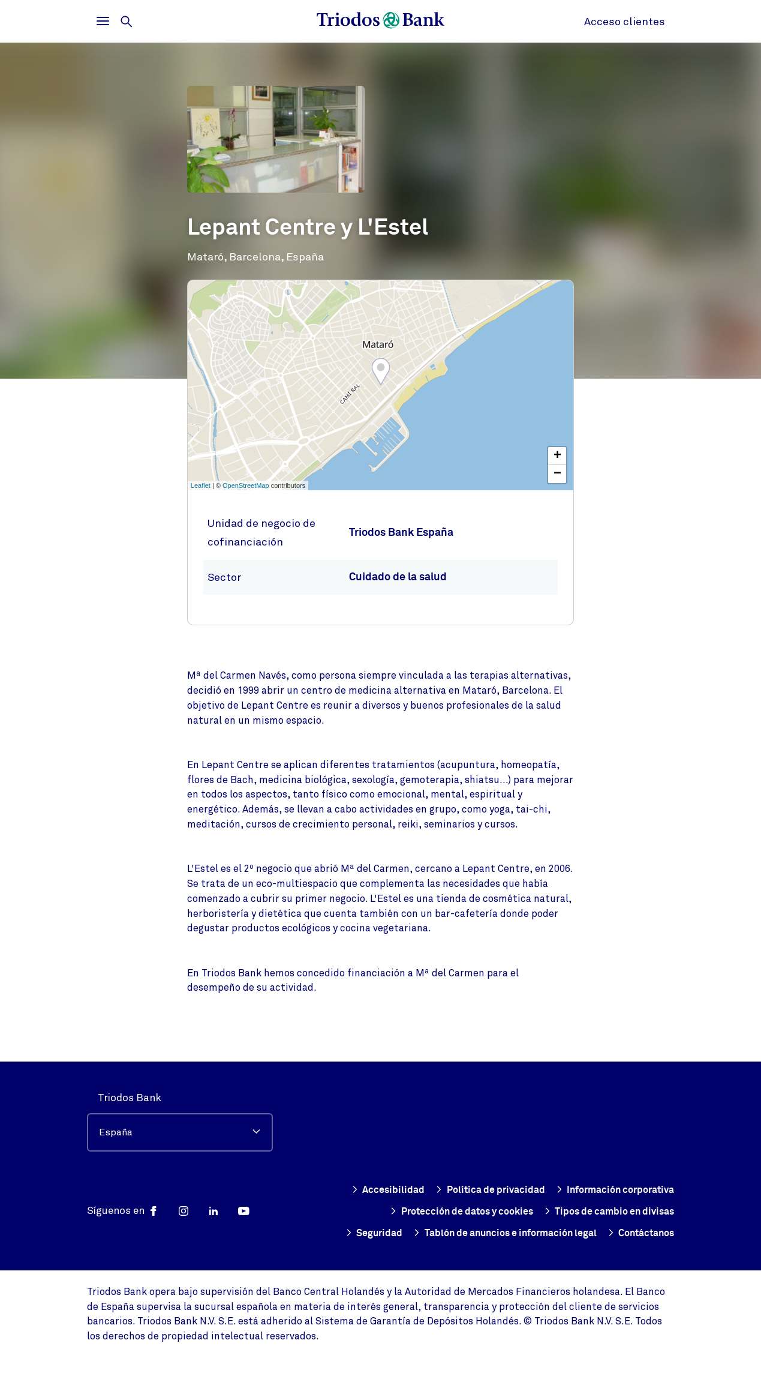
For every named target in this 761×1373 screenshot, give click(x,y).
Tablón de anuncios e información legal (489, 1233)
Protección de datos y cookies (597, 1190)
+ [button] (557, 456)
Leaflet (200, 485)
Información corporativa (444, 1190)
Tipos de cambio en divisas (535, 1211)
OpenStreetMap (245, 485)
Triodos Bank (129, 1076)
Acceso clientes (624, 21)
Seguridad (645, 1211)
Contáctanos (637, 1233)
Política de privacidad (618, 1168)
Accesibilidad (513, 1168)
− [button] (557, 474)
